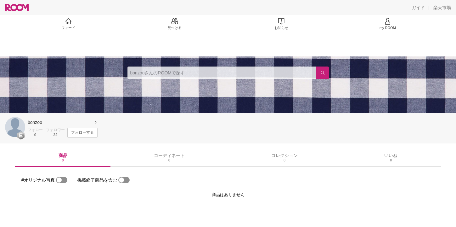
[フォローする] (82, 133)
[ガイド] (418, 7)
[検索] (322, 73)
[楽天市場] (442, 7)
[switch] (61, 180)
